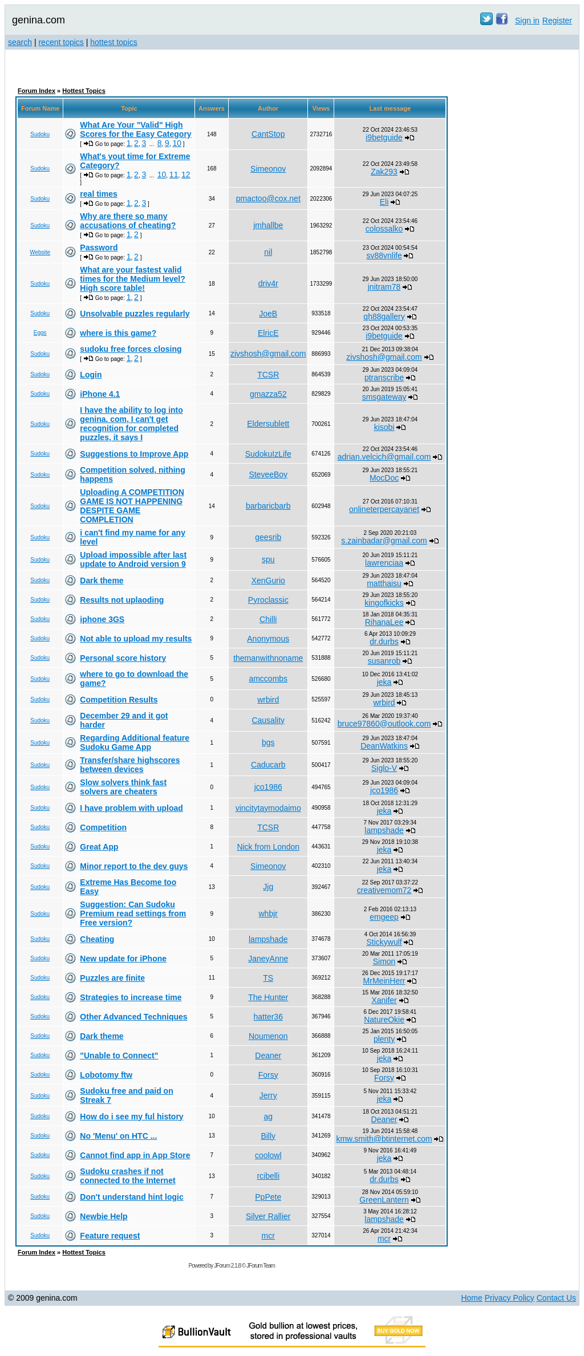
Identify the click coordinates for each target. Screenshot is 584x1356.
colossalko (384, 228)
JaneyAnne (268, 958)
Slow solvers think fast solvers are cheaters (123, 787)
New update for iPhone (123, 958)
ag (268, 1116)
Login (91, 374)
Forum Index (36, 90)
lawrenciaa (384, 562)
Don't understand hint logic (131, 1196)
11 (174, 174)
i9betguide (384, 137)
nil (268, 252)
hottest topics (113, 42)
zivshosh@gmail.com (268, 353)
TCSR (268, 374)
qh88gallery (383, 316)
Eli (384, 201)
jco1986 (268, 786)
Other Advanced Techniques (133, 1016)
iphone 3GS (102, 619)
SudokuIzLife (268, 453)
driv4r (268, 283)
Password (98, 247)
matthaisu (384, 583)
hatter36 (268, 1016)
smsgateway (384, 396)
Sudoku (40, 134)
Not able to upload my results (136, 638)
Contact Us (556, 1297)
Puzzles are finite (112, 978)
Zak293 (384, 171)
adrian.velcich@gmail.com (384, 456)
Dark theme (101, 580)
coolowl (268, 1155)
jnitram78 (384, 286)
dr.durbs (384, 641)
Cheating (97, 939)
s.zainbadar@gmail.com (384, 540)
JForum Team (260, 1265)
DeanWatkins (384, 745)
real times (98, 193)
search (20, 42)
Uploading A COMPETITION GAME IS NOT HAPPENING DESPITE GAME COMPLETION (132, 506)
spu (268, 559)
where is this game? (118, 333)
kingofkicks (383, 602)
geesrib (268, 537)
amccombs (268, 678)
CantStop (268, 134)
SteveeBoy (268, 474)
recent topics (60, 42)
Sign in (527, 20)
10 (176, 143)
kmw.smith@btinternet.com (384, 1138)
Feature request (110, 1235)
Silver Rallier (268, 1216)
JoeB (268, 313)
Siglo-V (384, 768)
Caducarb (268, 764)
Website (40, 252)
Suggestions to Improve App (134, 453)
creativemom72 (384, 890)
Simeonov (268, 168)
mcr (268, 1235)
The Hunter (268, 997)
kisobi (384, 427)
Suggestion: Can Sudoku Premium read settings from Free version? (133, 913)
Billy (268, 1135)
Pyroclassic (268, 599)
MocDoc (384, 477)
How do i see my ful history (131, 1116)
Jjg (268, 886)
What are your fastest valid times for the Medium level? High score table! (132, 279)
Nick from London (268, 846)
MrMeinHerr (384, 980)
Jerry (268, 1095)
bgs (268, 742)
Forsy (268, 1074)
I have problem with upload (131, 808)
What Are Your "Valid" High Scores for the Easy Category (135, 129)
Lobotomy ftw (106, 1074)
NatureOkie (384, 1019)
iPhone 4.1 (100, 394)
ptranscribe (384, 377)
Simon (384, 961)
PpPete (268, 1196)
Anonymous (268, 638)
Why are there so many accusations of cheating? (128, 221)
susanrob (384, 660)
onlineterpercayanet (384, 509)
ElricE (268, 333)
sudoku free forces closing (130, 349)
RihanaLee (384, 622)
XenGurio (268, 580)
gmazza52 (268, 394)
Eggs (40, 333)
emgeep (384, 916)
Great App (99, 846)
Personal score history (123, 658)
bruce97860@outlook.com (384, 723)
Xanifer (383, 1000)
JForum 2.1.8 (227, 1265)
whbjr (268, 913)
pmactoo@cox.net (268, 198)
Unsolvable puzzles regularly (134, 313)
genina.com (38, 20)
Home (471, 1297)
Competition (103, 827)
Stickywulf (384, 942)
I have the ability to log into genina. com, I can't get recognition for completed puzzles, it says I (131, 423)
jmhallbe (268, 225)
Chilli (268, 619)
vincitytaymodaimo (268, 808)
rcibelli (268, 1175)
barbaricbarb (268, 505)
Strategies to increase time (130, 997)
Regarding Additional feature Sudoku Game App (134, 742)
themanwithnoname (268, 658)
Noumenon (268, 1036)
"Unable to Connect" (119, 1055)
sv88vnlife (384, 255)
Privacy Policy (509, 1297)
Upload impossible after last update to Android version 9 (133, 559)
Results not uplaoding (122, 599)
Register (557, 20)
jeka (384, 682)
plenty (384, 1039)
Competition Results (118, 699)
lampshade (384, 830)
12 (185, 174)
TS (268, 978)
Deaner (268, 1055)
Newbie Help (103, 1216)
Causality (268, 720)
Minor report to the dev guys (134, 866)
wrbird (268, 699)
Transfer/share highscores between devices (130, 765)
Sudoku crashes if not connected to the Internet (127, 1176)
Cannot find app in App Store (135, 1155)
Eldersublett (268, 423)
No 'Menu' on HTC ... (118, 1135)
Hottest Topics (84, 90)
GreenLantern (383, 1199)
